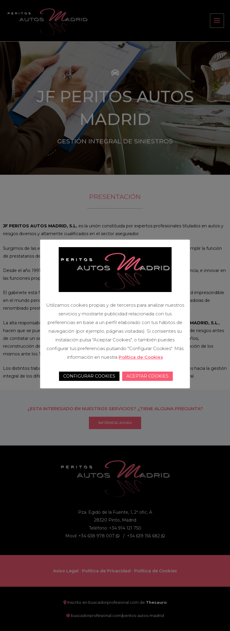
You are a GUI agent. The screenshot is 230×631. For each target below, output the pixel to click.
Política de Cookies (141, 357)
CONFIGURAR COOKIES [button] (89, 376)
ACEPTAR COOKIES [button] (147, 376)
